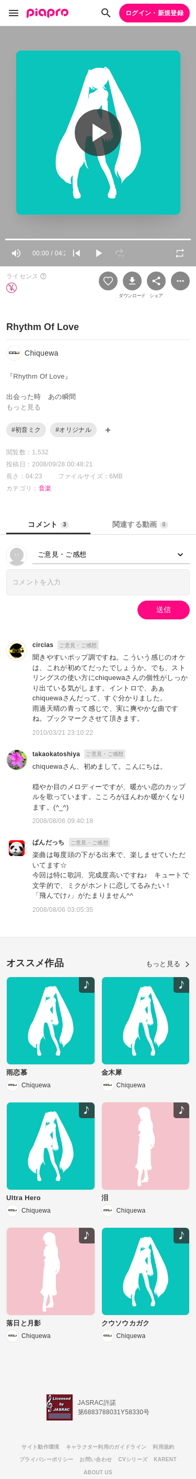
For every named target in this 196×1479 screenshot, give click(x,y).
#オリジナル (73, 429)
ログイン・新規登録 (154, 13)
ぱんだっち (48, 842)
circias (42, 645)
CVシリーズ (132, 1459)
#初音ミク (26, 429)
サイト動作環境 (40, 1447)
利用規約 (163, 1447)
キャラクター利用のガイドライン (106, 1447)
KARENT (165, 1459)
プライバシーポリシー (46, 1459)
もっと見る (168, 964)
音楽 (45, 488)
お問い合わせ (95, 1459)
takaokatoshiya (56, 754)
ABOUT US (98, 1472)
